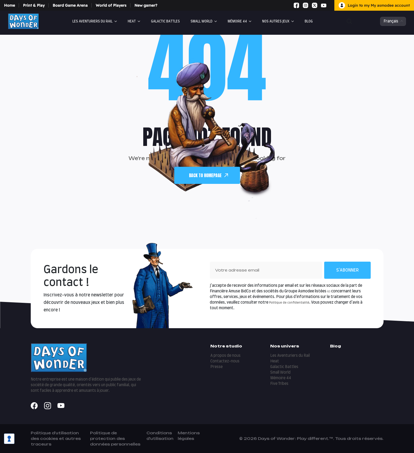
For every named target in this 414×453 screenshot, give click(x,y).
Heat (132, 21)
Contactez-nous (224, 361)
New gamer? (145, 5)
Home (9, 5)
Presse (216, 367)
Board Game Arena (70, 5)
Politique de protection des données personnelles (115, 438)
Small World (201, 21)
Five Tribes (279, 384)
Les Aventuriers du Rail (92, 21)
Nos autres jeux (275, 21)
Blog (309, 21)
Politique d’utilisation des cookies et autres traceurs (56, 438)
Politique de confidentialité (289, 302)
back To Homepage (208, 175)
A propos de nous (225, 356)
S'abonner (347, 270)
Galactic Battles (165, 21)
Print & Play (34, 5)
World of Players (111, 5)
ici (328, 291)
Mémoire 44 (237, 21)
